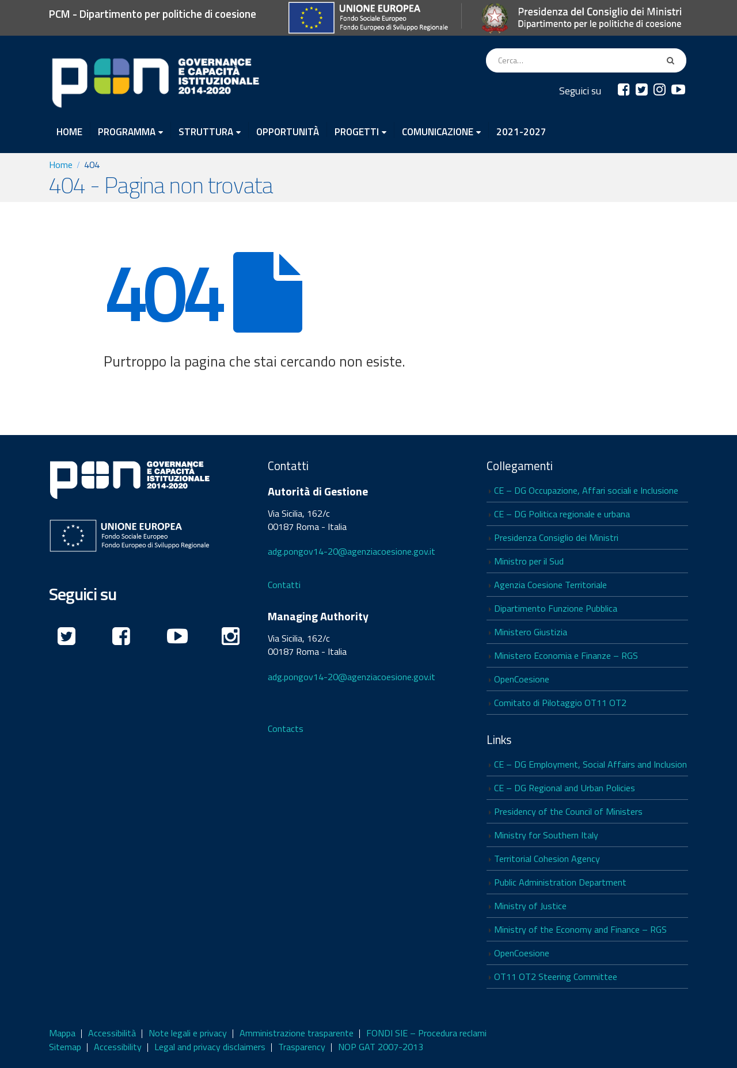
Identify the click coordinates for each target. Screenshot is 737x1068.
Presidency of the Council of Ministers (568, 811)
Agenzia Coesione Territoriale (550, 585)
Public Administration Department (560, 882)
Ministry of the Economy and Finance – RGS (580, 929)
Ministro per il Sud (529, 561)
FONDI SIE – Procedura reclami (426, 1033)
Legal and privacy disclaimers (209, 1047)
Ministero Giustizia (530, 632)
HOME (69, 130)
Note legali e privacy (188, 1033)
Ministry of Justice (530, 906)
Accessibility (118, 1047)
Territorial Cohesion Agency (547, 858)
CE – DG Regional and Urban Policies (564, 788)
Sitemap (65, 1047)
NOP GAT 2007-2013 (380, 1047)
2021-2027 (521, 130)
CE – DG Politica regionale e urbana (562, 514)
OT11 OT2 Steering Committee (555, 976)
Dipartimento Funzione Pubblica (555, 608)
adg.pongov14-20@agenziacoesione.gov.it (351, 551)
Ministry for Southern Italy (546, 835)
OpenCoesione (521, 679)
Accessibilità (112, 1033)
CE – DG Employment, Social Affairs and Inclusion (590, 764)
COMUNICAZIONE (437, 131)
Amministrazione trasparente (297, 1033)
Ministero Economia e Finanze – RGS (566, 655)
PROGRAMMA (126, 131)
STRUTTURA (205, 131)
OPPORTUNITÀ (287, 130)
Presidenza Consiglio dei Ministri (556, 537)
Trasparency (301, 1047)
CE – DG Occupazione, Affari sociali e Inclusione (586, 490)
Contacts (285, 728)
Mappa (62, 1033)
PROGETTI (357, 131)
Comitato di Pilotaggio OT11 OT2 (560, 703)
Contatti (284, 585)
